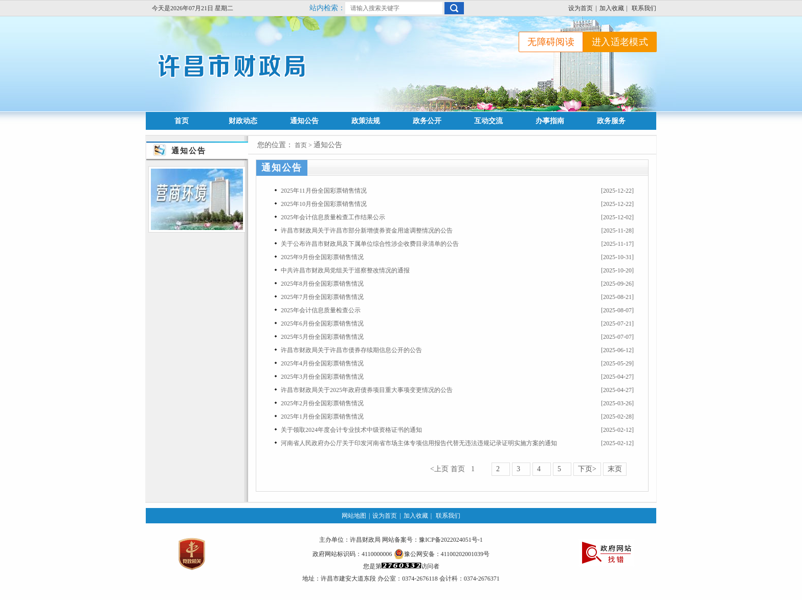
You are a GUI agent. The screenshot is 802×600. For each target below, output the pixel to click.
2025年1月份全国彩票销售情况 (322, 416)
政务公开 (427, 121)
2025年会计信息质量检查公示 (321, 310)
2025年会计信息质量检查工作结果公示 (333, 217)
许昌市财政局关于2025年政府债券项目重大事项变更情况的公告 (367, 390)
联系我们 (644, 8)
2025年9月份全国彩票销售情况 (322, 257)
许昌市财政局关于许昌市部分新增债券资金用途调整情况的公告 (367, 230)
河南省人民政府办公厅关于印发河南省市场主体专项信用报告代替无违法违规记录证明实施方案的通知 (419, 443)
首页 (181, 121)
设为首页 (580, 8)
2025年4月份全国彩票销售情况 (322, 363)
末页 (615, 469)
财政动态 (243, 121)
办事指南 (550, 121)
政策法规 (365, 121)
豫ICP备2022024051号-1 (451, 539)
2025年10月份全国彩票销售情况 (324, 203)
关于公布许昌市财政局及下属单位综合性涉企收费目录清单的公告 (370, 243)
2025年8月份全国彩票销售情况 (322, 283)
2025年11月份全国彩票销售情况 (324, 190)
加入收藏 (611, 8)
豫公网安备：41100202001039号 (442, 554)
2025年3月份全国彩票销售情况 (322, 376)
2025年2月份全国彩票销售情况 (322, 403)
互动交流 (488, 121)
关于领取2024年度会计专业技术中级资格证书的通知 (351, 429)
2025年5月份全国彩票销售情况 (322, 336)
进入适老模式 (620, 42)
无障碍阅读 (550, 42)
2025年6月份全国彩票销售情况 (322, 323)
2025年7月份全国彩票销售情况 (322, 297)
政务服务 (611, 121)
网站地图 (354, 515)
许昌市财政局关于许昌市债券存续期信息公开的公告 (351, 350)
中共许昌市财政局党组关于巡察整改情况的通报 (345, 270)
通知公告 (304, 121)
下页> (587, 469)
